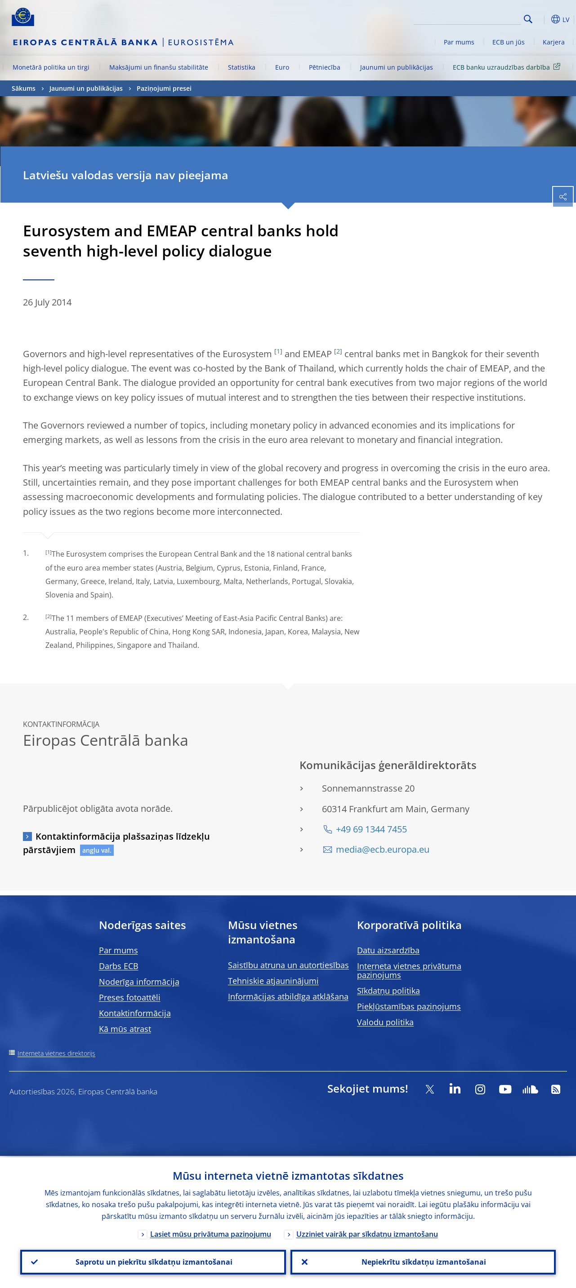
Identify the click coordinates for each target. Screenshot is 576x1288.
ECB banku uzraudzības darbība (508, 66)
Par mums (459, 42)
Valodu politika (385, 1022)
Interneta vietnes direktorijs (56, 1053)
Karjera (554, 42)
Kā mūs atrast (125, 1028)
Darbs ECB (118, 965)
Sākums (24, 88)
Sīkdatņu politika (388, 990)
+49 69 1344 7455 (371, 829)
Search (528, 19)
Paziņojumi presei (164, 88)
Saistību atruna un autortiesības (288, 965)
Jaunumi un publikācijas (396, 67)
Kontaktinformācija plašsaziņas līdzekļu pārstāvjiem (116, 843)
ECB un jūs (508, 42)
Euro (282, 67)
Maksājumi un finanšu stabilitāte (158, 67)
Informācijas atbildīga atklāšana (288, 996)
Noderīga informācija (139, 981)
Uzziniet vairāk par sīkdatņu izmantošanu (367, 1233)
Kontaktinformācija (135, 1013)
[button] (542, 19)
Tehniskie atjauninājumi (273, 980)
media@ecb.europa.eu (382, 849)
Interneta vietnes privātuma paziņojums (409, 970)
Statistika (241, 67)
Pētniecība (324, 67)
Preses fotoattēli (130, 997)
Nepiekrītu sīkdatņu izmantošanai (423, 1261)
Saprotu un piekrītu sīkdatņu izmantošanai (153, 1261)
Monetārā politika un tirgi (51, 67)
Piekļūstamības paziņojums (409, 1006)
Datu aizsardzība (388, 950)
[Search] (476, 18)
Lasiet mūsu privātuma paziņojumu (210, 1233)
